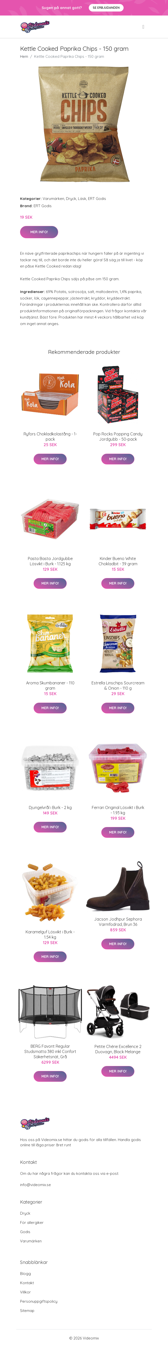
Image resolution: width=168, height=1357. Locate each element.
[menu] (143, 26)
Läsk (82, 198)
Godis (25, 1231)
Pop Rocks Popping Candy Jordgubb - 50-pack (117, 436)
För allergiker (32, 1222)
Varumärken (53, 198)
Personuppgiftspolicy (38, 1301)
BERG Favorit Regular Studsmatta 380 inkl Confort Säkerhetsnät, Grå (50, 1051)
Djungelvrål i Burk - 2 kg (50, 807)
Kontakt (27, 1282)
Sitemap (27, 1310)
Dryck (71, 198)
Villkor (25, 1292)
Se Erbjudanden (106, 8)
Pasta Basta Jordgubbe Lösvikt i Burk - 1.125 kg (50, 561)
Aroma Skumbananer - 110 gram (50, 685)
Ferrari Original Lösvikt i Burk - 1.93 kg (118, 810)
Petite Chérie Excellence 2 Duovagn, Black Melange (118, 1049)
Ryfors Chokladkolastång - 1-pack (50, 436)
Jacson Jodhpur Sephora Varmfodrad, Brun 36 (118, 922)
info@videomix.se (35, 1184)
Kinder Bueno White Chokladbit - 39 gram (118, 561)
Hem (24, 56)
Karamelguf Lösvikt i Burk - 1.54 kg (50, 934)
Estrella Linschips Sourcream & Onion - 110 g (118, 685)
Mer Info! (39, 232)
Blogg (25, 1273)
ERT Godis (97, 198)
